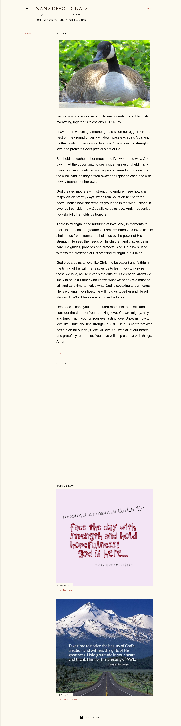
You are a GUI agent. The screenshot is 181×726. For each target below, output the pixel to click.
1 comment (67, 590)
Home (38, 20)
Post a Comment (70, 699)
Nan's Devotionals (61, 8)
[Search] (151, 8)
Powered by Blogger (90, 717)
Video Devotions (54, 20)
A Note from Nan (76, 20)
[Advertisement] (104, 458)
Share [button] (28, 33)
